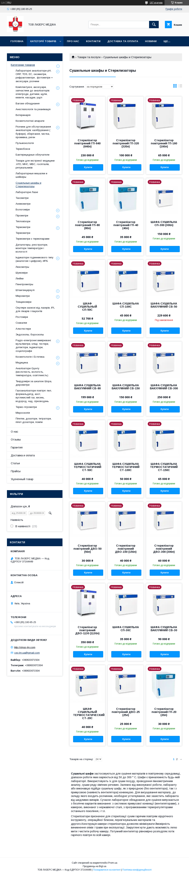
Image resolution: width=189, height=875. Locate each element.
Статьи (15, 463)
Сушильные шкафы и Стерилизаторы (28, 184)
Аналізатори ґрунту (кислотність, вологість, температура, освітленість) (32, 372)
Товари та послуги (88, 57)
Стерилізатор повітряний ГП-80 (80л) (87, 225)
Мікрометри (23, 295)
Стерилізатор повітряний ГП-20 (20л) (164, 712)
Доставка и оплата (23, 455)
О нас (14, 431)
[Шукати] (154, 24)
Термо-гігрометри (26, 407)
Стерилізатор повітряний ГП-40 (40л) (125, 225)
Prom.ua (112, 862)
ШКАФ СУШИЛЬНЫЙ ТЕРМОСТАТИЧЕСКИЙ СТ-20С (87, 713)
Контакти (93, 41)
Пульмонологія (25, 143)
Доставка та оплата (122, 41)
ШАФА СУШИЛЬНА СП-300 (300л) (164, 223)
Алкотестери (23, 328)
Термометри (23, 227)
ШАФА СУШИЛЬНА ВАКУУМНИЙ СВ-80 (87, 387)
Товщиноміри (23, 301)
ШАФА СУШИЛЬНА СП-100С (125, 305)
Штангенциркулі (25, 290)
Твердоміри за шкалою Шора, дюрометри (34, 383)
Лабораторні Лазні (27, 192)
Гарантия (17, 447)
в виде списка (180, 86)
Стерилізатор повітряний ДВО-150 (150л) (126, 548)
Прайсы (16, 471)
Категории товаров (23, 64)
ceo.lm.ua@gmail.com (27, 652)
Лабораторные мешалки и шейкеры (31, 175)
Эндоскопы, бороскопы (30, 334)
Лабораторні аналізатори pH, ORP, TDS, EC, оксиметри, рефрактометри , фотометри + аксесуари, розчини (34, 76)
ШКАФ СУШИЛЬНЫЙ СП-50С (87, 306)
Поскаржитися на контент (107, 869)
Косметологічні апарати (30, 120)
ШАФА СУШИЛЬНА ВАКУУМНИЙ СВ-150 (126, 387)
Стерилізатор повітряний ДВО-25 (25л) (126, 712)
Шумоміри (22, 272)
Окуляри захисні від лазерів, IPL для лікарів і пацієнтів (35, 309)
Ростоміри (22, 316)
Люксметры (22, 266)
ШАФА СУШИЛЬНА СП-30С (125, 629)
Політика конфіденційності (137, 869)
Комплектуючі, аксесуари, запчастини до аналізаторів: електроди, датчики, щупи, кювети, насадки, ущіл (33, 92)
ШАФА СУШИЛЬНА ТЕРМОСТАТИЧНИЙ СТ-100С (125, 467)
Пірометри (22, 215)
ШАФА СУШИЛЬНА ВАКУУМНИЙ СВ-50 (164, 305)
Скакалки (21, 322)
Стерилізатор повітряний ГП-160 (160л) (164, 143)
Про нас (73, 41)
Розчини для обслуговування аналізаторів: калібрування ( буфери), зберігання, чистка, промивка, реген (33, 132)
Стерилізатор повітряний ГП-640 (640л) (87, 143)
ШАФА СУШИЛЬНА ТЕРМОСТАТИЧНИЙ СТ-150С (164, 467)
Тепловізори (23, 221)
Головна (16, 41)
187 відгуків (156, 2)
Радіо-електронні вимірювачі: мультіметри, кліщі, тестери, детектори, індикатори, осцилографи (33, 345)
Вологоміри (23, 209)
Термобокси (23, 148)
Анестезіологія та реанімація (33, 109)
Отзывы (16, 439)
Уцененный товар (22, 479)
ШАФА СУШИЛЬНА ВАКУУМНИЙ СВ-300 (164, 387)
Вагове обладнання (28, 103)
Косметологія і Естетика (30, 356)
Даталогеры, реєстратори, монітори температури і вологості (32, 248)
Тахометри (22, 197)
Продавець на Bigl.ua (94, 866)
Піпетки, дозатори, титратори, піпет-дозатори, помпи (33, 420)
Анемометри (23, 203)
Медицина (22, 362)
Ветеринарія (23, 115)
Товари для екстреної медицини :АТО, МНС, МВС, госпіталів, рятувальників (35, 164)
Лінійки (20, 278)
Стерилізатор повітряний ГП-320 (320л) (126, 143)
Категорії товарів (43, 41)
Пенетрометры (24, 284)
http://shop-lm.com (24, 647)
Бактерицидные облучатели (32, 154)
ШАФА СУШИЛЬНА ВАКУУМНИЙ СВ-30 (164, 629)
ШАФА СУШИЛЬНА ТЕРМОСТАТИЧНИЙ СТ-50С (87, 467)
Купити (88, 167)
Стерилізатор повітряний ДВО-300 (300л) (164, 548)
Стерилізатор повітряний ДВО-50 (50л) (87, 548)
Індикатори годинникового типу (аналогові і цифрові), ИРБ (34, 259)
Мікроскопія (23, 412)
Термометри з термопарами (32, 238)
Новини (151, 41)
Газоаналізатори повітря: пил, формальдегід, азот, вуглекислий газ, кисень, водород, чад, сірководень (34, 396)
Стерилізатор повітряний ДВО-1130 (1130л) (87, 630)
